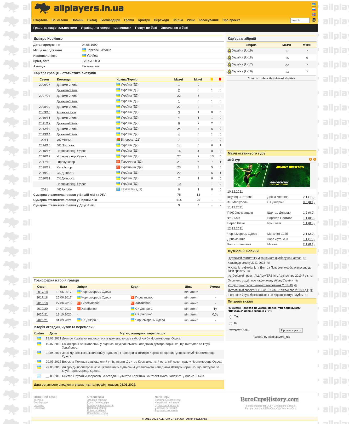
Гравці (129, 20)
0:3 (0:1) (309, 202)
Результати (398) (238, 329)
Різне (191, 20)
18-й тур (233, 159)
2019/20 (44, 173)
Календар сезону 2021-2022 (246, 262)
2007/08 (44, 95)
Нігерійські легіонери (167, 402)
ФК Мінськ (64, 140)
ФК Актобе (64, 189)
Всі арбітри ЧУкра (97, 413)
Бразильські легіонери (167, 400)
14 (179, 145)
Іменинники (123, 27)
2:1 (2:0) (309, 233)
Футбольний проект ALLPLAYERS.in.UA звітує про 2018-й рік (268, 290)
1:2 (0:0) (309, 212)
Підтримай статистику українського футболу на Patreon (265, 258)
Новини (77, 20)
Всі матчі (39, 405)
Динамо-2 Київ (67, 84)
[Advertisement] (229, 9)
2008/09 (44, 107)
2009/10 (44, 112)
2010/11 (44, 118)
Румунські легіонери (166, 410)
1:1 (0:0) (309, 218)
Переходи (161, 20)
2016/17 (44, 156)
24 (179, 129)
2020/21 (44, 178)
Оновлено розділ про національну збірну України (260, 280)
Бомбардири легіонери (100, 405)
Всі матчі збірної (96, 410)
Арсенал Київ (66, 112)
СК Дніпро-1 (65, 173)
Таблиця (39, 400)
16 (179, 151)
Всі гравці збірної (97, 408)
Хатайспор (64, 167)
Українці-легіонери (95, 27)
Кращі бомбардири (98, 402)
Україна (92, 55)
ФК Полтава (65, 145)
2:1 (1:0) (309, 197)
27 (179, 107)
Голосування (209, 20)
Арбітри (144, 20)
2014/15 (44, 145)
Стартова (40, 20)
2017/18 (42, 292)
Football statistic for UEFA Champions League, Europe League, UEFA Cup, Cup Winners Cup (270, 406)
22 (179, 95)
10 (179, 184)
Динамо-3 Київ (67, 90)
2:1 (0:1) (309, 244)
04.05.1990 (89, 44)
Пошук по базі (146, 27)
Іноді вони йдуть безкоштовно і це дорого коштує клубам (265, 295)
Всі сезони (59, 20)
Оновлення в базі (174, 27)
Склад (92, 20)
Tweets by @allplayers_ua (271, 336)
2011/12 (44, 123)
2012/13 (44, 129)
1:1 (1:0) (309, 239)
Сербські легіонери (166, 408)
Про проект (231, 20)
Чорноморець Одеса (71, 151)
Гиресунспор (66, 162)
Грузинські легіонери (166, 405)
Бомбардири (110, 20)
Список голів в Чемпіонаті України (271, 78)
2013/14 (44, 134)
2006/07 (44, 84)
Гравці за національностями (55, 27)
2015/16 (44, 151)
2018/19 (42, 303)
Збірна (178, 20)
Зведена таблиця (97, 400)
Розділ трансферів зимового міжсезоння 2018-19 (260, 285)
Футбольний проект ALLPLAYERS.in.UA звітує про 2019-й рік (268, 275)
